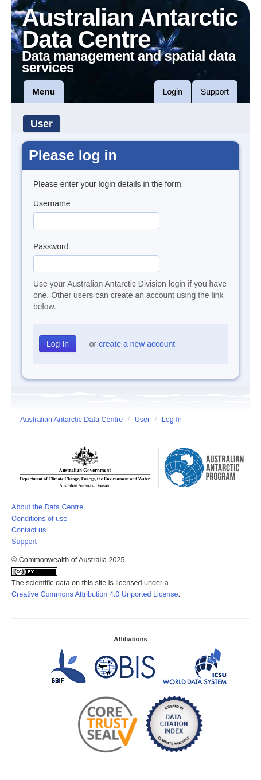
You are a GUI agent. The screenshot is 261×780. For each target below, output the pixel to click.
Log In (172, 420)
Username (52, 203)
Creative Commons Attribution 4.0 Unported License (94, 594)
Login (172, 91)
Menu (43, 91)
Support (215, 91)
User (41, 124)
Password (50, 246)
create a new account (137, 343)
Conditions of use (39, 519)
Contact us (28, 530)
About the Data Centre (47, 507)
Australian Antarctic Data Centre (71, 420)
